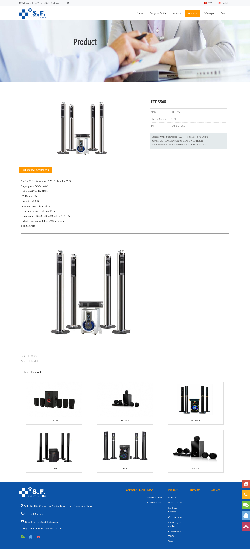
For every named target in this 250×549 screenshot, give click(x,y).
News (177, 13)
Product (193, 13)
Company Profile (158, 13)
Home (140, 13)
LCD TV (172, 497)
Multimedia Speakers (173, 510)
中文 (208, 3)
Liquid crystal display (174, 524)
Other (171, 540)
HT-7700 (33, 361)
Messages (209, 13)
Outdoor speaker (176, 517)
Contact (224, 13)
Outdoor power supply (175, 533)
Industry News (154, 502)
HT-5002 (32, 356)
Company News (154, 497)
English (223, 3)
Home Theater (174, 502)
